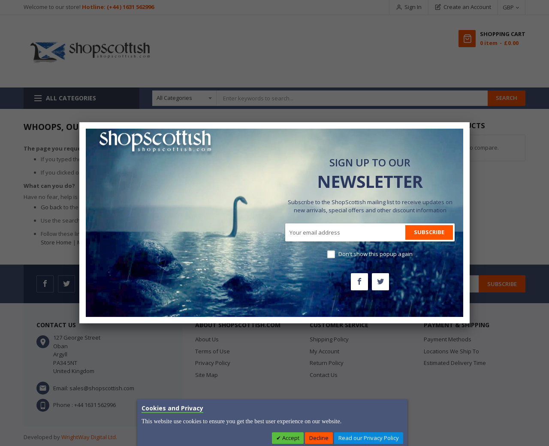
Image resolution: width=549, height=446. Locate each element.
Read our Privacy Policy (368, 438)
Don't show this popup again (375, 254)
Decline (319, 438)
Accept (290, 438)
